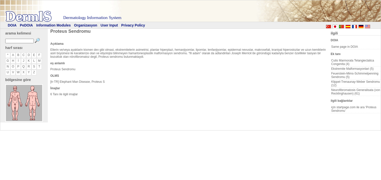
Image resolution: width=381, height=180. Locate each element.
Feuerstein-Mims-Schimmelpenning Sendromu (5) (354, 75)
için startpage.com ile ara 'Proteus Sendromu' (353, 109)
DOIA (12, 25)
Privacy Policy (133, 25)
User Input (109, 25)
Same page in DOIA (344, 46)
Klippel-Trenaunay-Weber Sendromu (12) (355, 83)
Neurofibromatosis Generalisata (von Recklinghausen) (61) (355, 91)
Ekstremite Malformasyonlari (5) (352, 68)
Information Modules (53, 25)
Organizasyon (85, 25)
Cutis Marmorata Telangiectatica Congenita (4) (352, 62)
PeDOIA (26, 25)
